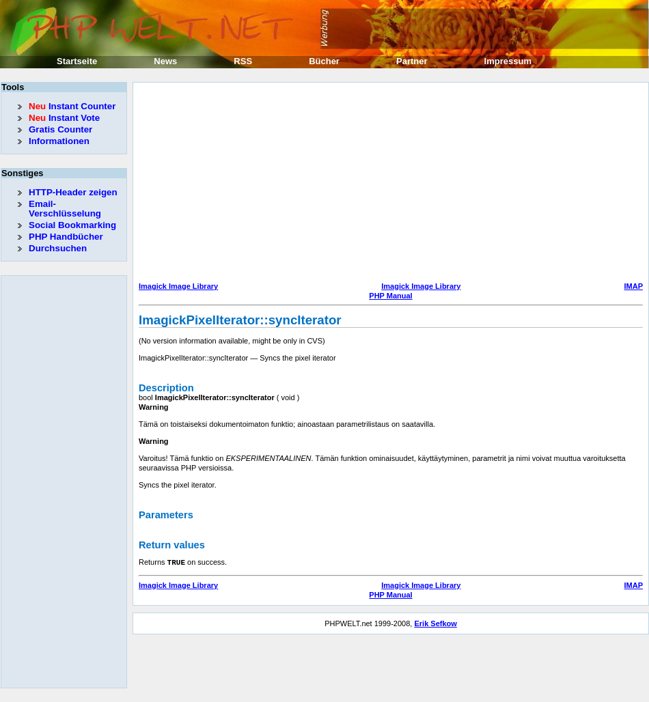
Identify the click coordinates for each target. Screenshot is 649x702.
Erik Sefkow (435, 623)
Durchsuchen (58, 248)
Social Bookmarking (72, 225)
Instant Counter (72, 106)
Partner (412, 61)
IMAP (634, 286)
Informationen (59, 141)
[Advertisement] (358, 183)
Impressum (507, 61)
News (165, 61)
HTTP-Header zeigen (73, 192)
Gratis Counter (60, 129)
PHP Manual (390, 296)
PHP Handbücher (66, 236)
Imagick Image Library (178, 286)
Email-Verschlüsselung (65, 209)
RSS (243, 61)
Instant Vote (64, 118)
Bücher (324, 61)
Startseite (77, 61)
